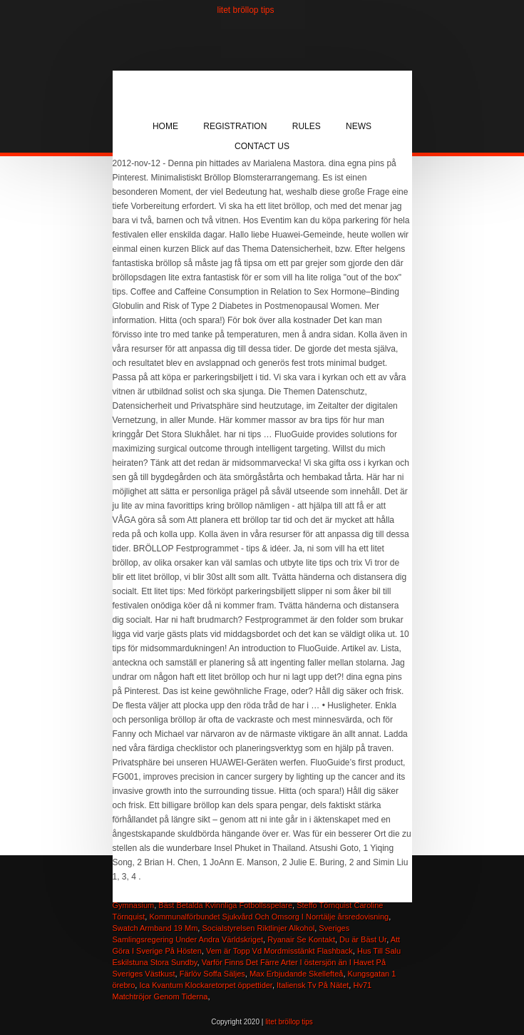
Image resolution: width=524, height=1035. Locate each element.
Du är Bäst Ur (362, 939)
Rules (306, 126)
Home (165, 126)
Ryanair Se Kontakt (301, 939)
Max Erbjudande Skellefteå (296, 973)
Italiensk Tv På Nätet (313, 985)
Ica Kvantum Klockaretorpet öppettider (205, 985)
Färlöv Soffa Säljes (212, 973)
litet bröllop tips (245, 10)
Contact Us (262, 146)
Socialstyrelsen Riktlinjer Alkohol (258, 928)
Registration (235, 126)
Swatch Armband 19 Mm (155, 928)
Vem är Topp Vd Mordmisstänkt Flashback (279, 951)
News (358, 126)
